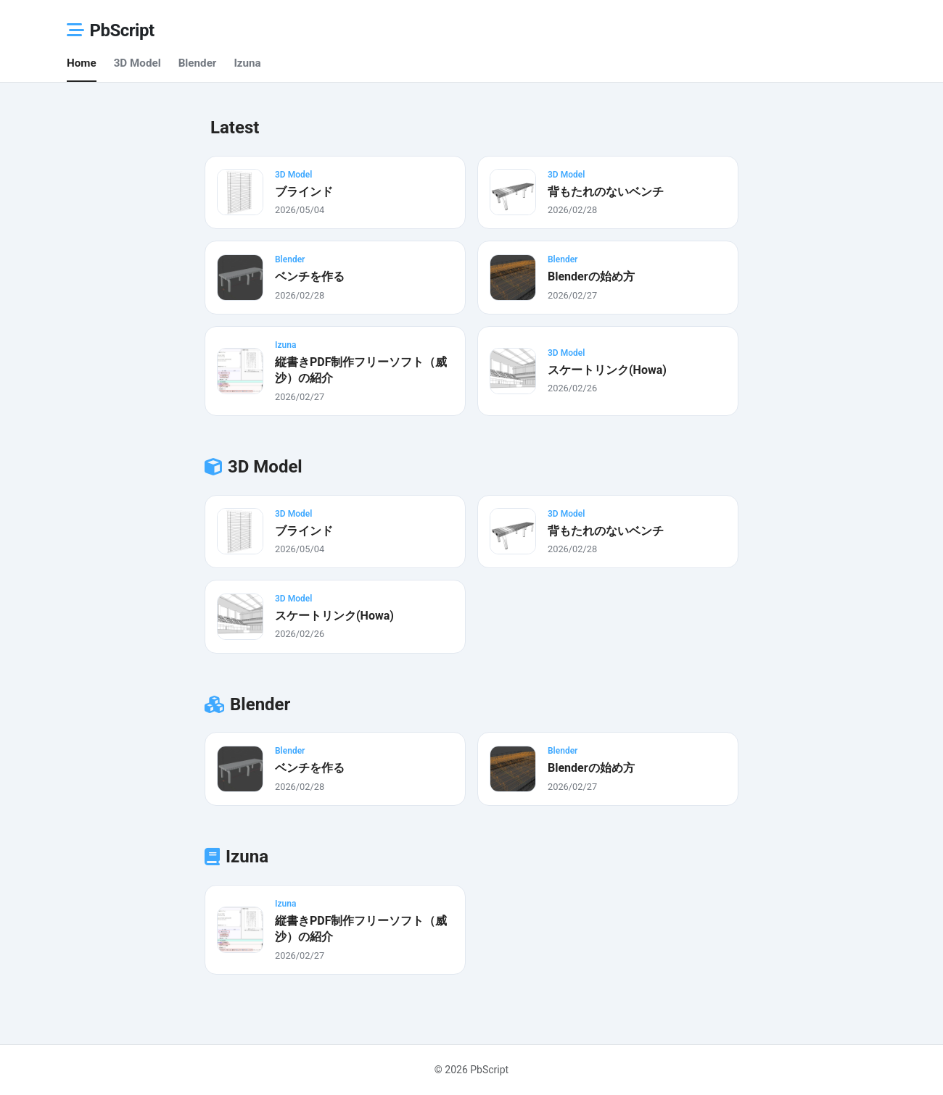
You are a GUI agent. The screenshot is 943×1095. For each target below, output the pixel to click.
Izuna (247, 63)
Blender (197, 63)
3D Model (137, 63)
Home (81, 63)
